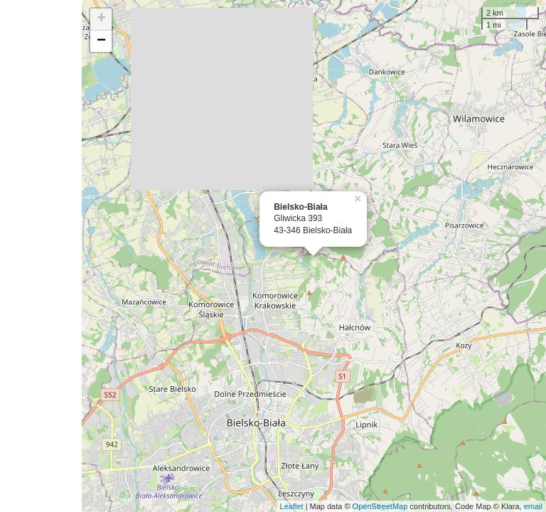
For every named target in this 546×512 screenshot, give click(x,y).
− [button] (101, 41)
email (533, 506)
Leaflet (292, 506)
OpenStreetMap (380, 506)
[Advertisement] (41, 256)
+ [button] (101, 19)
